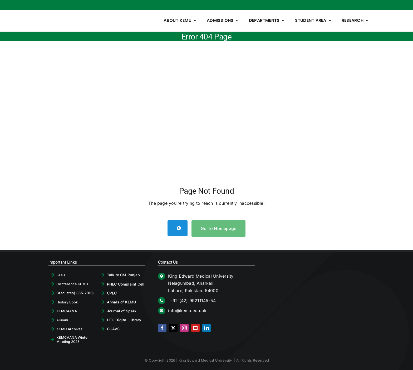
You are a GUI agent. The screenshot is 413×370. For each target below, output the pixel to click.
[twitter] (173, 328)
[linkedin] (206, 328)
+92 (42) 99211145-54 (192, 300)
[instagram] (184, 328)
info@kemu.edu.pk (187, 310)
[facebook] (162, 328)
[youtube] (195, 328)
